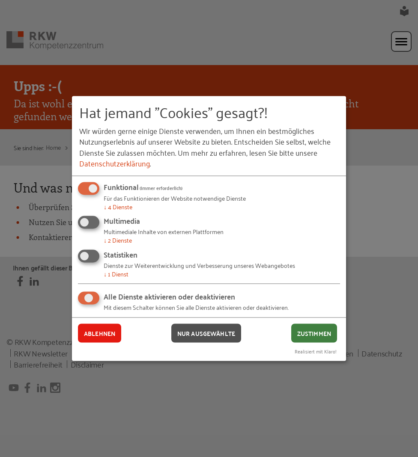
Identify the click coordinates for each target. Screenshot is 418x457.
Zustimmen (314, 332)
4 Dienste (118, 206)
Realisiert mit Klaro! (316, 351)
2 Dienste (118, 239)
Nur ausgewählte (206, 332)
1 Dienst (116, 273)
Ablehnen (99, 332)
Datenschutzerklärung (114, 162)
